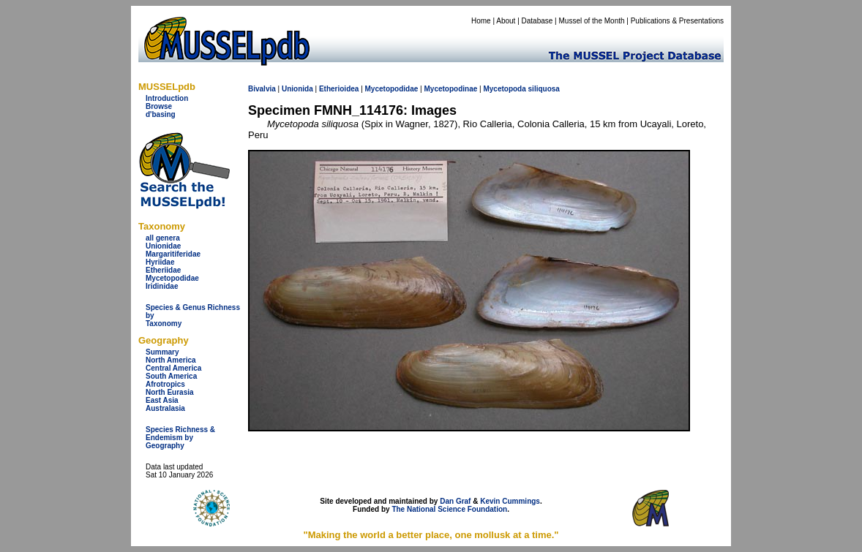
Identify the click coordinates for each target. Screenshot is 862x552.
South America (171, 376)
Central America (173, 368)
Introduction (167, 98)
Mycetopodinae (450, 89)
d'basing (161, 114)
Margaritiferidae (173, 254)
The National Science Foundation (449, 509)
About (505, 21)
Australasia (165, 408)
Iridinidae (162, 286)
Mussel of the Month (592, 21)
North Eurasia (170, 392)
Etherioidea (339, 89)
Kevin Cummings (510, 501)
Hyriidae (160, 262)
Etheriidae (163, 270)
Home (481, 21)
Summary (162, 352)
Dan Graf (455, 501)
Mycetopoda (504, 89)
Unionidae (163, 246)
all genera (163, 238)
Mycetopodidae (172, 278)
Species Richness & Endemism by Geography (180, 438)
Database (537, 21)
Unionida (297, 89)
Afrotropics (165, 384)
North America (171, 360)
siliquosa (544, 89)
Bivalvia (262, 89)
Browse (159, 106)
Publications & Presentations (677, 21)
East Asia (162, 400)
